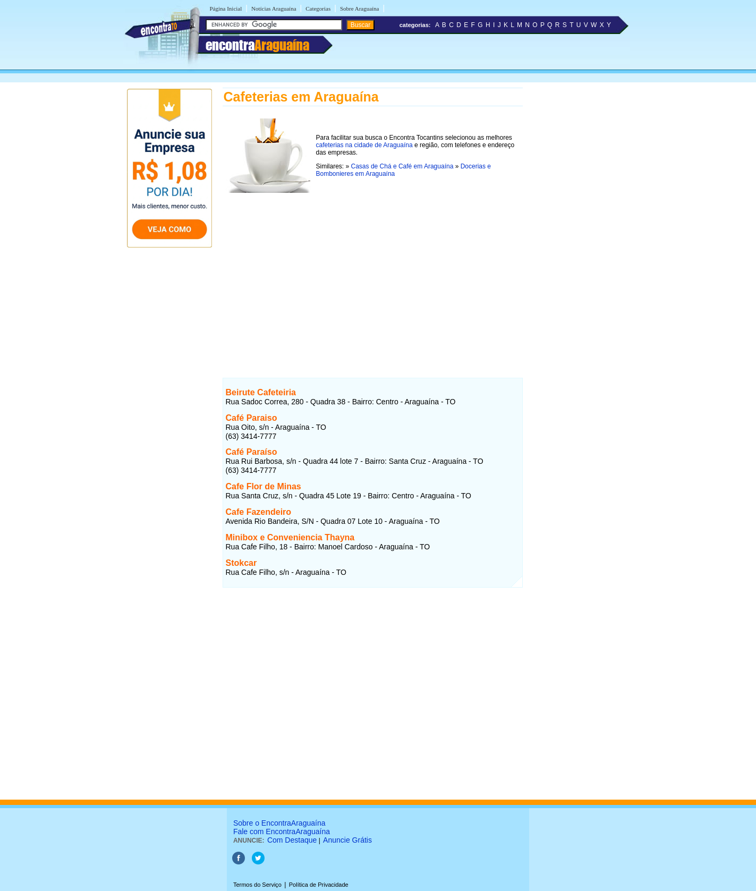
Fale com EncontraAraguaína (281, 831)
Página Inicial (226, 8)
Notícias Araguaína (273, 8)
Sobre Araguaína (359, 8)
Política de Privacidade (319, 884)
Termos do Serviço (257, 884)
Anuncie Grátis (347, 840)
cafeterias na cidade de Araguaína (364, 145)
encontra (257, 45)
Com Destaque (292, 840)
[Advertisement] (373, 277)
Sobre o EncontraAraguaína (279, 823)
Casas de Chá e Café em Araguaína (402, 166)
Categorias (317, 8)
